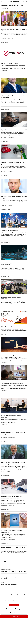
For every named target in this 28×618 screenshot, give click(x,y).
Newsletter (5, 600)
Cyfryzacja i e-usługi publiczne (7, 569)
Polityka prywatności (6, 594)
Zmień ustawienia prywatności (17, 594)
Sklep (9, 600)
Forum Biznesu (13, 600)
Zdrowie (2, 582)
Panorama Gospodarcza (20, 600)
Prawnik (2, 575)
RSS (24, 594)
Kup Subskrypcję (14, 616)
